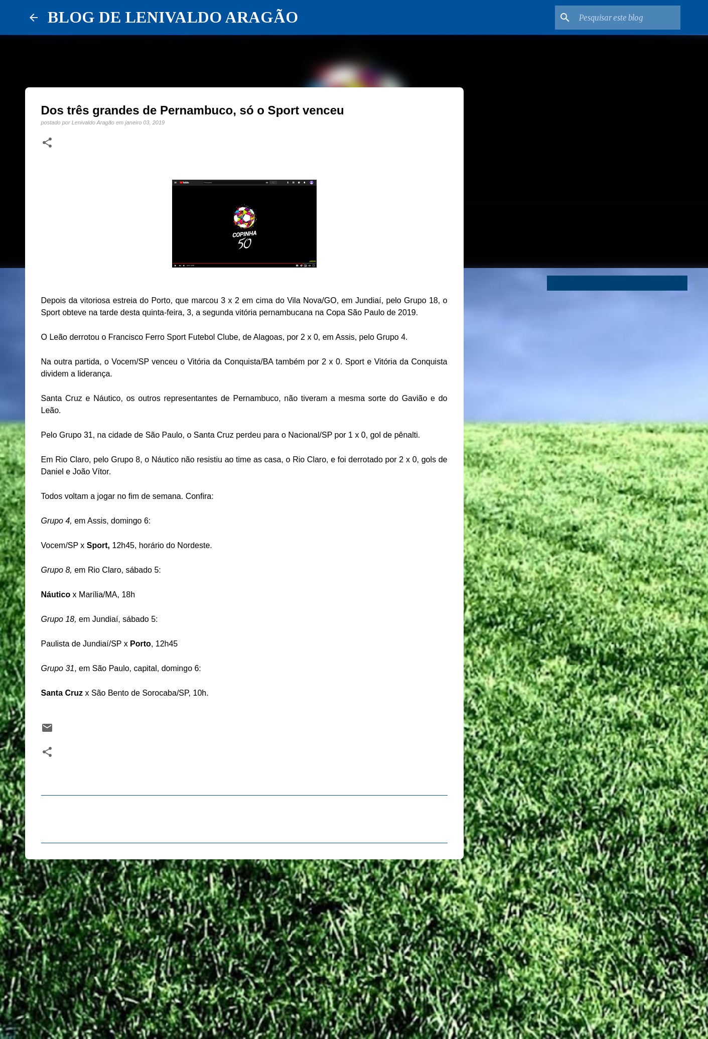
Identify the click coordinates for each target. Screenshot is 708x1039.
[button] (47, 143)
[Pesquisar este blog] (627, 18)
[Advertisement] (244, 944)
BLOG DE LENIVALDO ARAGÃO (173, 17)
